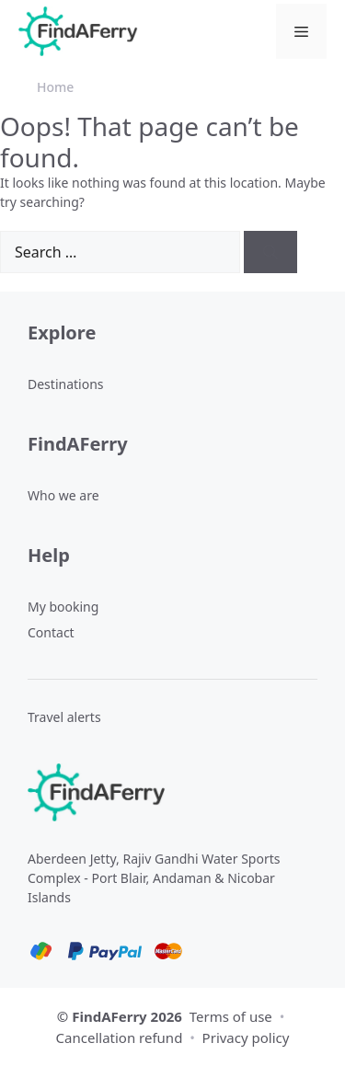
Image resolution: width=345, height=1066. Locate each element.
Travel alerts (64, 717)
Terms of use (231, 1016)
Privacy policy (246, 1037)
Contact (51, 632)
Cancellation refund (121, 1037)
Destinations (66, 384)
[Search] (270, 252)
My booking (63, 606)
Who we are (63, 495)
